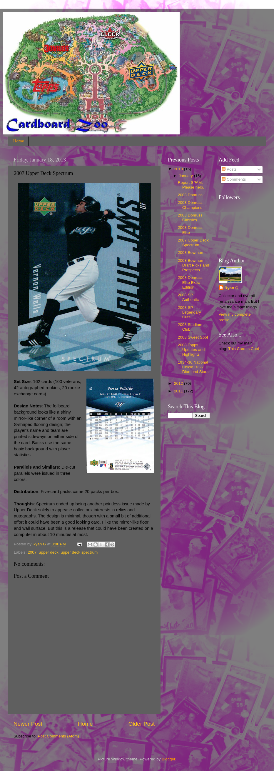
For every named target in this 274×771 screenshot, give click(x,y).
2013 (179, 169)
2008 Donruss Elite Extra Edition (190, 282)
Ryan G (231, 288)
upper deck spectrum (79, 552)
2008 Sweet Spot (193, 337)
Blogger (168, 759)
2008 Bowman (190, 252)
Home (18, 141)
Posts (229, 169)
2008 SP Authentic (188, 297)
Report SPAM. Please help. (191, 184)
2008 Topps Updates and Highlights (191, 350)
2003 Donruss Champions (190, 204)
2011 (179, 391)
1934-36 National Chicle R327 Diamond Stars (193, 367)
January (186, 176)
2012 (179, 383)
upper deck (49, 552)
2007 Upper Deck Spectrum (193, 242)
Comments (234, 179)
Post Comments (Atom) (58, 736)
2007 (32, 552)
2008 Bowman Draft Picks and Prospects (193, 265)
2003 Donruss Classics (190, 217)
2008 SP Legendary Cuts (189, 312)
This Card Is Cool (243, 349)
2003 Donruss (190, 195)
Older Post (141, 724)
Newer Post (28, 724)
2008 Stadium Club (190, 327)
